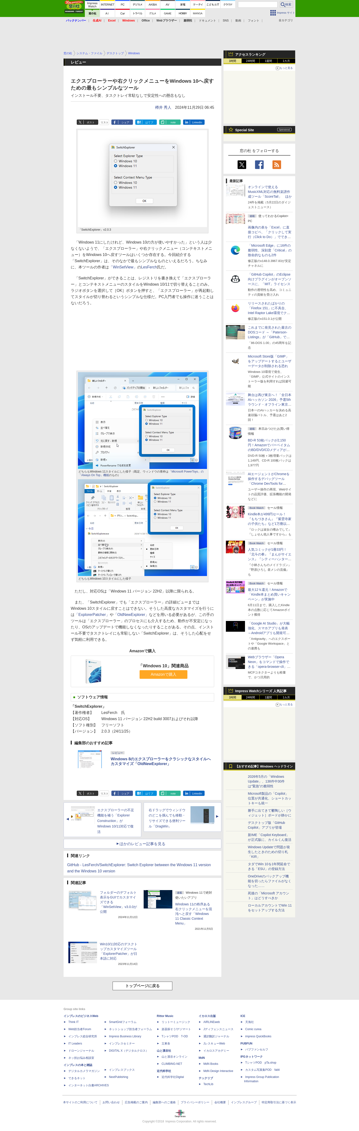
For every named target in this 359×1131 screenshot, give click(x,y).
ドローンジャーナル (81, 1050)
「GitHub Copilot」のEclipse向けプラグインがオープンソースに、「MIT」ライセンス (269, 279)
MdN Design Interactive (218, 1071)
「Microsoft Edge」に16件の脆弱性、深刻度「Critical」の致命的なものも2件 (270, 250)
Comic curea (253, 1029)
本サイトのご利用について (80, 1102)
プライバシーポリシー (195, 1102)
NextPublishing (118, 1077)
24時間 (250, 61)
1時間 (232, 61)
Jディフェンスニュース (218, 1029)
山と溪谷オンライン (174, 1056)
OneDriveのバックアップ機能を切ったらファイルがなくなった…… (269, 881)
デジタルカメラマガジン (84, 1071)
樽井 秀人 (163, 107)
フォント (253, 20)
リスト (105, 122)
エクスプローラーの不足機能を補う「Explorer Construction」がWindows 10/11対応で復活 (115, 821)
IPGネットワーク (251, 1056)
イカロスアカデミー (216, 1050)
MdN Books (210, 1064)
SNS (226, 20)
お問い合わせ (111, 1102)
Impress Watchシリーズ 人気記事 (261, 691)
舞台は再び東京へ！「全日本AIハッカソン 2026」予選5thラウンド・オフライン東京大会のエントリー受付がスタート (269, 404)
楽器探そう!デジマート (176, 1029)
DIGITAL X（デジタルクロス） (128, 1050)
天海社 (249, 1022)
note (173, 122)
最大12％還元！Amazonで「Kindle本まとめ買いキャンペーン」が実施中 (269, 594)
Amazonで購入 (163, 674)
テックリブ (206, 1078)
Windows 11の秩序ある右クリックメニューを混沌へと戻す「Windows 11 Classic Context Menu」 (193, 913)
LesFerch (149, 267)
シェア (125, 122)
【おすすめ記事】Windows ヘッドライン (264, 766)
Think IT (73, 1022)
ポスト (91, 122)
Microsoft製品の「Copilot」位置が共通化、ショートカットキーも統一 (269, 798)
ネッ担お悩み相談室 (81, 1058)
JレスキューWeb (214, 1043)
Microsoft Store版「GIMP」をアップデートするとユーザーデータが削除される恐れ (269, 361)
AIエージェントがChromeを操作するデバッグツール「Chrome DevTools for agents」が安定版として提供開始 (269, 483)
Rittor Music (165, 1016)
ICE (242, 1016)
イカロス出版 (207, 1016)
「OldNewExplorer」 (131, 615)
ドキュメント (207, 20)
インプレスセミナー (122, 1043)
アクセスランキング (250, 54)
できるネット (77, 1078)
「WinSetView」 (123, 267)
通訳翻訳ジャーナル (216, 1036)
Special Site (244, 130)
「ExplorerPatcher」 (92, 615)
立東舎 (166, 1043)
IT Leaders (75, 1043)
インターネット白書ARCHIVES (88, 1085)
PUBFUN (246, 1043)
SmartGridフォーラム (122, 1022)
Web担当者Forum (79, 1029)
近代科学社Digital (173, 1077)
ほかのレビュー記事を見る (142, 844)
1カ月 (286, 61)
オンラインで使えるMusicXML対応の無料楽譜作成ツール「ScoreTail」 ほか (270, 191)
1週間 (268, 61)
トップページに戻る (142, 986)
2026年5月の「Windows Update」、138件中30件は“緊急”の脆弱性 (266, 781)
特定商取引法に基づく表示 (279, 1102)
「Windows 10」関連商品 (163, 665)
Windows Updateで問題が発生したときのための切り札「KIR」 (269, 852)
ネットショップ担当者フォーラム (130, 1029)
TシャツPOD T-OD (175, 1036)
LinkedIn (197, 122)
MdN (202, 1058)
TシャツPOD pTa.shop (260, 1062)
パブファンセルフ (256, 1049)
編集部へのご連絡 (164, 1102)
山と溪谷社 (164, 1050)
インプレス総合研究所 (82, 1036)
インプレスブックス (122, 1069)
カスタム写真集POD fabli (262, 1069)
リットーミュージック (176, 1022)
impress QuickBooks (258, 1036)
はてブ (149, 122)
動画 (238, 20)
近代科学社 (164, 1071)
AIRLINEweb (211, 1022)
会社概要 (220, 1102)
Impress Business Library (125, 1036)
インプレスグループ (244, 1102)
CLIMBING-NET (172, 1064)
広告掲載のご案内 (136, 1102)
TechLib (208, 1084)
